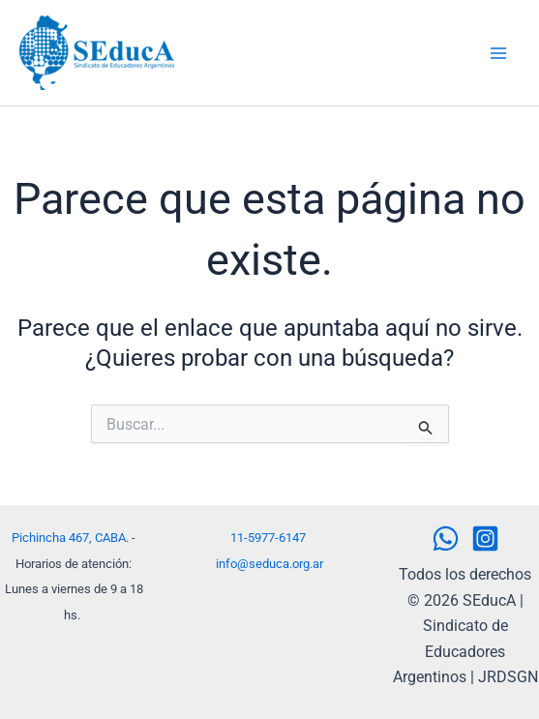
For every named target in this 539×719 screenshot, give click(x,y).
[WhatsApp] (446, 538)
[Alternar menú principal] (498, 53)
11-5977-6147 (268, 537)
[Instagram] (485, 538)
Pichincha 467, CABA (69, 537)
